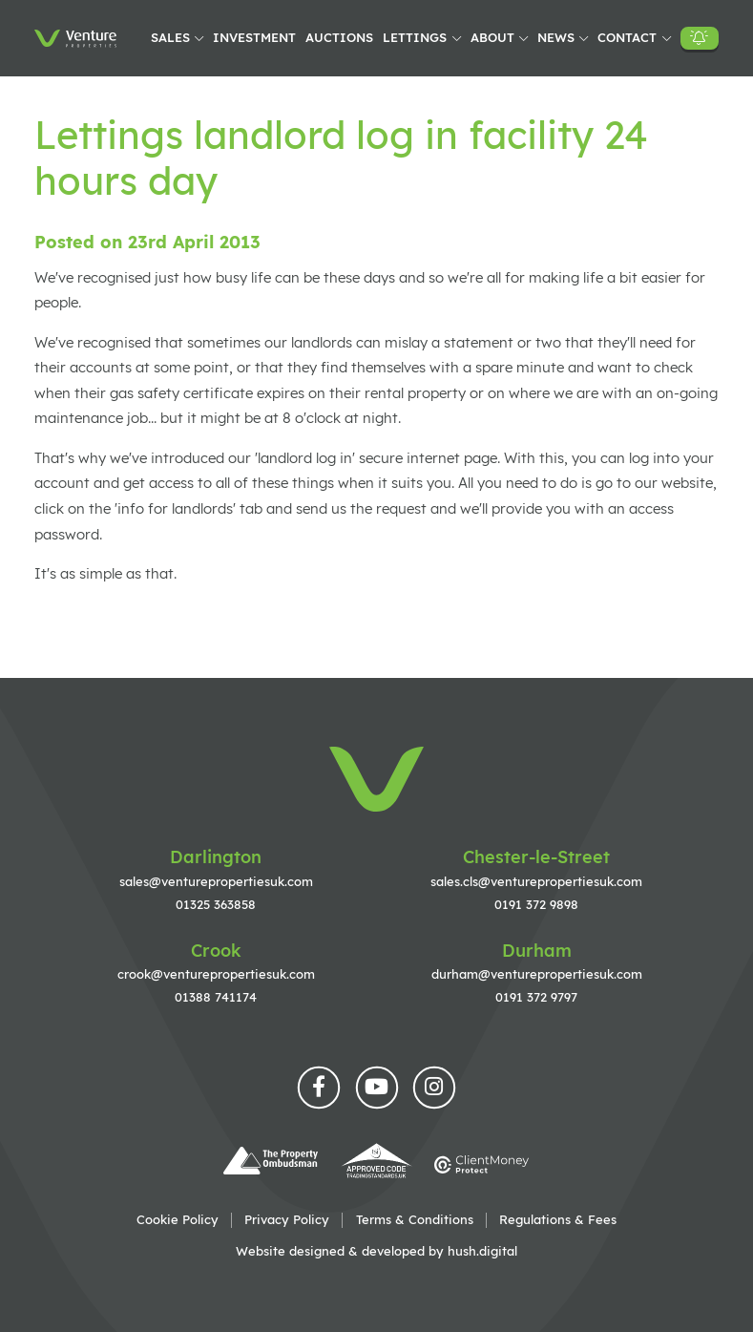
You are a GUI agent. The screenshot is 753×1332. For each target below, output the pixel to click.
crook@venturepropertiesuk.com (216, 974)
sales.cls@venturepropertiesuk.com (536, 881)
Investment (254, 37)
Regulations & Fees (558, 1220)
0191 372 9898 (536, 904)
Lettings (415, 37)
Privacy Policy (286, 1220)
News (556, 37)
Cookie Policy (177, 1220)
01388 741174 (216, 996)
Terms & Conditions (414, 1220)
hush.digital (482, 1250)
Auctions (339, 37)
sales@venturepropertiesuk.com (216, 881)
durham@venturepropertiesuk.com (536, 974)
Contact (627, 37)
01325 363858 (216, 904)
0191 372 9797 (536, 996)
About (492, 37)
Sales (170, 37)
